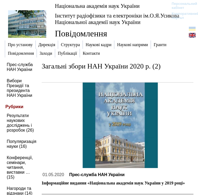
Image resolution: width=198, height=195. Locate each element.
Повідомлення (81, 33)
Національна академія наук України (97, 6)
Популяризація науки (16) (21, 144)
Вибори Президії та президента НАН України (19, 88)
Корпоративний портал (182, 16)
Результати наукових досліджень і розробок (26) (20, 122)
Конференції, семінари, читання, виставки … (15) (20, 167)
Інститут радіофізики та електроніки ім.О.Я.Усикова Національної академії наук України (117, 18)
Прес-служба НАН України (20, 67)
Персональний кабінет (182, 6)
